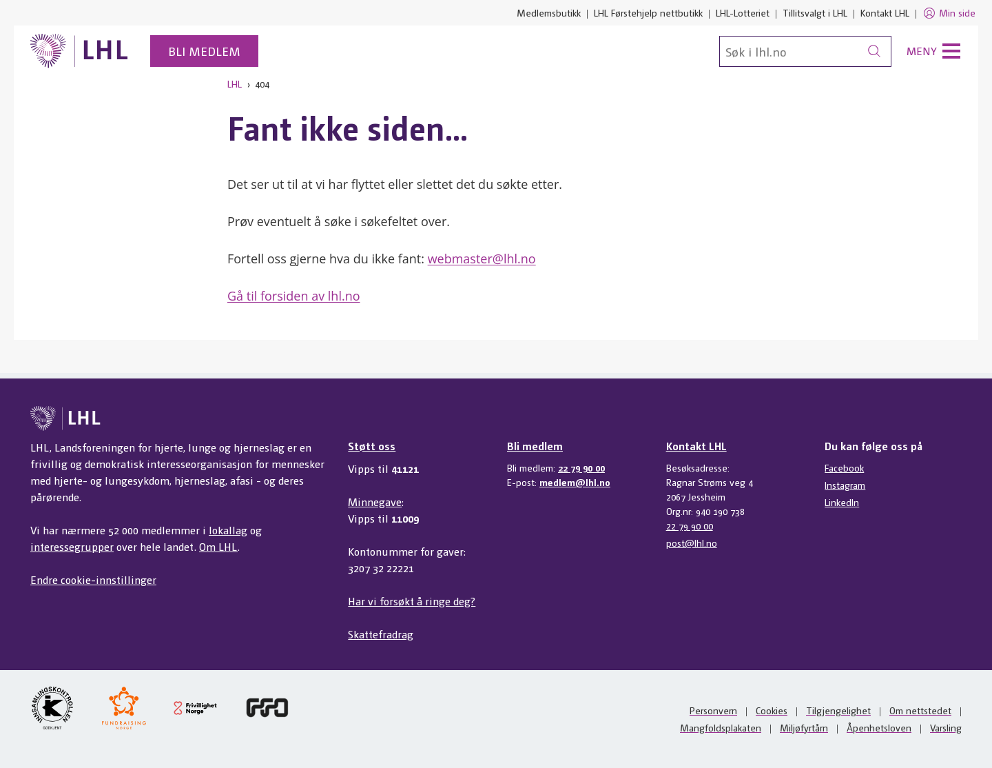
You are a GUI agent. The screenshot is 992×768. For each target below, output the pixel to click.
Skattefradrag (380, 634)
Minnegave (375, 501)
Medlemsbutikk (549, 12)
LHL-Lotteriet (742, 12)
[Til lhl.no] (79, 51)
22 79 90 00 (581, 467)
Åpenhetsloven (879, 727)
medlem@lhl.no (574, 482)
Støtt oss (371, 445)
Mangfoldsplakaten (720, 727)
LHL (234, 83)
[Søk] (805, 51)
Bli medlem (204, 51)
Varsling (946, 727)
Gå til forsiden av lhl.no (293, 295)
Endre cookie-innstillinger (93, 579)
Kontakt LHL (884, 12)
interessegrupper (72, 546)
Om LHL (218, 546)
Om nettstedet (920, 710)
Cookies (771, 710)
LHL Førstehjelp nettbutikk (648, 12)
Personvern (713, 710)
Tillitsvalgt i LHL (815, 12)
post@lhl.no (691, 542)
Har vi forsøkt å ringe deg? (411, 601)
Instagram (845, 484)
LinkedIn (842, 502)
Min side (948, 13)
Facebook (844, 467)
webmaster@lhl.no (482, 258)
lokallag (228, 530)
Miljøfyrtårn (804, 727)
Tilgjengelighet (838, 710)
